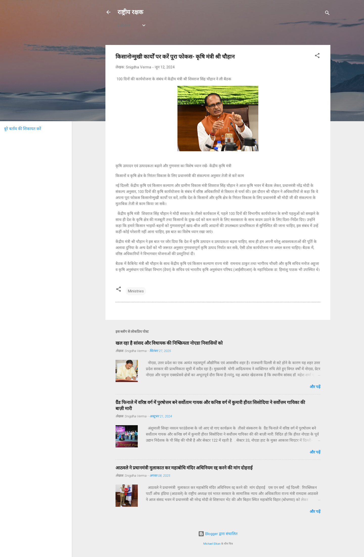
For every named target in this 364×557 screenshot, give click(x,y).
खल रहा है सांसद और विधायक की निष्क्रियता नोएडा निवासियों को (169, 343)
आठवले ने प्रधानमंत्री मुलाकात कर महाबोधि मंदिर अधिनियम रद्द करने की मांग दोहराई (184, 467)
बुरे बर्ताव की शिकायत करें (22, 128)
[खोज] (327, 13)
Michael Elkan (211, 543)
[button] (317, 56)
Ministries (136, 291)
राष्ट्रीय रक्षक (130, 12)
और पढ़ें (315, 387)
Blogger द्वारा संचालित (218, 533)
